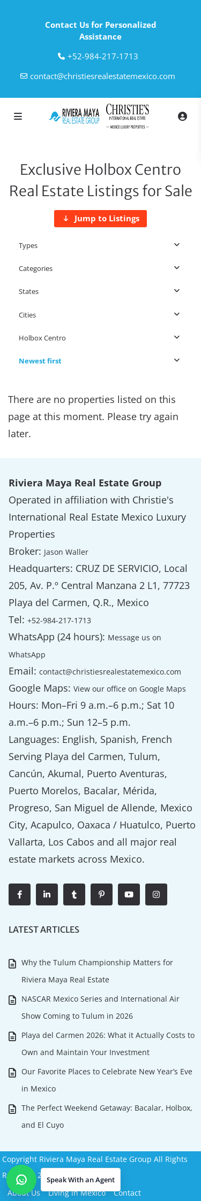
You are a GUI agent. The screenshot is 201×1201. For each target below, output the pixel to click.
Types (28, 245)
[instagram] (156, 894)
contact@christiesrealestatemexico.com (102, 76)
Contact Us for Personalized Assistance (101, 30)
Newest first (40, 361)
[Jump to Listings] (100, 218)
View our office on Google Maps (129, 689)
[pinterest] (102, 894)
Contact (127, 1193)
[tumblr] (74, 894)
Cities (27, 315)
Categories (36, 268)
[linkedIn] (47, 894)
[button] (63, 1180)
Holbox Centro (42, 338)
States (29, 291)
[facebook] (20, 894)
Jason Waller (66, 552)
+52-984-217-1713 (59, 620)
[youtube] (129, 894)
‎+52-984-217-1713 (103, 56)
